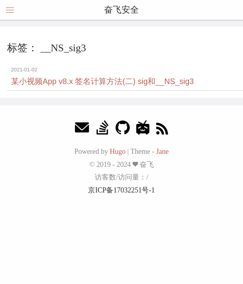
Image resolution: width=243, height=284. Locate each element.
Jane (162, 151)
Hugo (117, 151)
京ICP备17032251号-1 (121, 190)
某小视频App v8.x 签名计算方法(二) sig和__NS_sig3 (102, 81)
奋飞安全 (121, 10)
